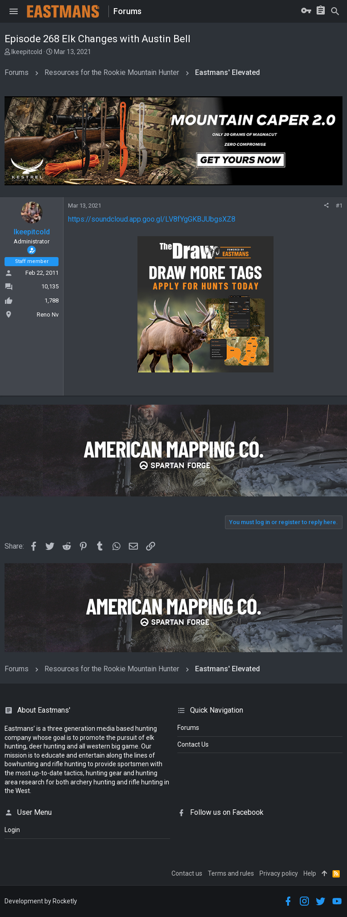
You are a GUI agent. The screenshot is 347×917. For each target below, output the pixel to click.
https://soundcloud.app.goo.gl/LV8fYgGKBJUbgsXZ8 (151, 219)
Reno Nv (48, 314)
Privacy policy (278, 873)
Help (309, 873)
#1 (339, 205)
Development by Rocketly (41, 901)
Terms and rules (231, 873)
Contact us (186, 873)
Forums (188, 727)
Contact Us (193, 744)
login (12, 829)
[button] (14, 11)
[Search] (335, 11)
